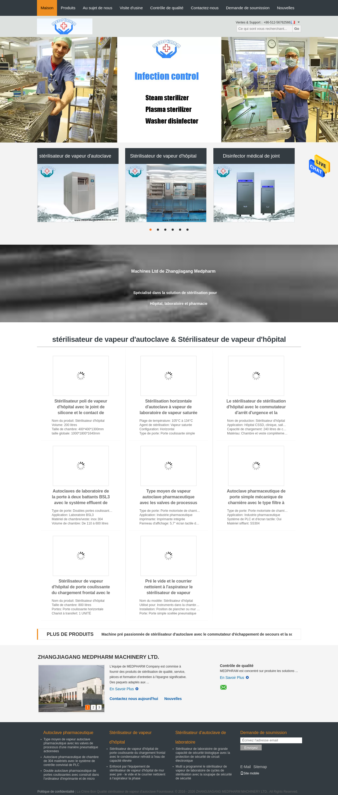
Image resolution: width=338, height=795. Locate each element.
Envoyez (251, 748)
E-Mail (245, 767)
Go (296, 29)
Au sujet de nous (97, 8)
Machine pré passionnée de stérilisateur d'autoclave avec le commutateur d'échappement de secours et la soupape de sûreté (211, 634)
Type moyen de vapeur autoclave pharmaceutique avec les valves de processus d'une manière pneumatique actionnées (168, 503)
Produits (68, 8)
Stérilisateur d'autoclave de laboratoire (200, 737)
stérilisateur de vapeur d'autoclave (75, 156)
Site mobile (249, 773)
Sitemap (260, 767)
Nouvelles (285, 8)
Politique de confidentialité (55, 791)
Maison (47, 8)
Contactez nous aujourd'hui (134, 699)
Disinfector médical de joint (251, 156)
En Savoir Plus (124, 689)
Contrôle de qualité (167, 8)
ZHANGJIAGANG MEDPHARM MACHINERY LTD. (98, 657)
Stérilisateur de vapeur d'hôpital (163, 156)
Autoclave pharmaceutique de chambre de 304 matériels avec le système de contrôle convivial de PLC (71, 761)
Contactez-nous (205, 8)
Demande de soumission (248, 8)
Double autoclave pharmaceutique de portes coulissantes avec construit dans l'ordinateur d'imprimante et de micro (71, 774)
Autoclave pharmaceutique (68, 732)
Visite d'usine (131, 8)
